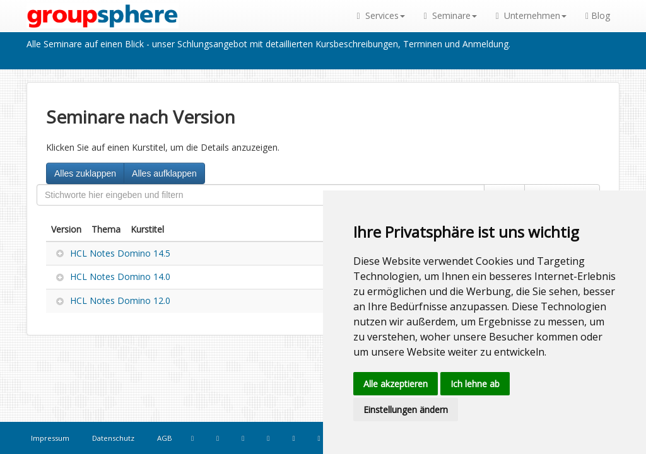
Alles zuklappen (85, 173)
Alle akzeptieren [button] (395, 384)
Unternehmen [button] (531, 15)
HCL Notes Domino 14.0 (120, 276)
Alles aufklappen (164, 173)
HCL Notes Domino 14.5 (120, 253)
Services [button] (381, 15)
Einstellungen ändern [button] (405, 410)
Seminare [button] (450, 15)
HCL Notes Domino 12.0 (120, 300)
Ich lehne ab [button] (475, 384)
